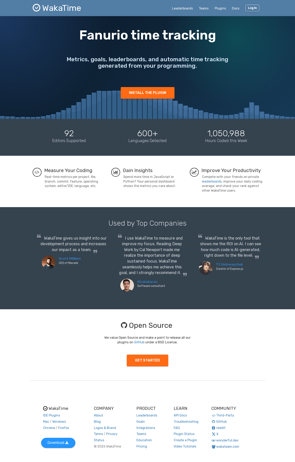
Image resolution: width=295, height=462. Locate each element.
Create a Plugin (185, 440)
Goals (140, 422)
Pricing (141, 446)
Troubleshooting (186, 422)
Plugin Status (184, 434)
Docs (235, 8)
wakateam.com (225, 447)
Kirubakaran (147, 282)
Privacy (111, 434)
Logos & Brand (105, 428)
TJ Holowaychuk (229, 264)
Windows (59, 422)
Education (144, 440)
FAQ (177, 428)
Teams (204, 8)
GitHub (139, 342)
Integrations (145, 428)
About (98, 415)
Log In (252, 8)
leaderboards (212, 181)
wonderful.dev (225, 440)
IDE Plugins (51, 415)
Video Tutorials (185, 446)
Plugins (220, 8)
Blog (97, 422)
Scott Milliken (70, 259)
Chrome (49, 428)
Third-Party (222, 415)
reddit (218, 428)
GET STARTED (147, 360)
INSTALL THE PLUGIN (147, 92)
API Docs (180, 415)
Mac (46, 422)
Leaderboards (182, 8)
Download (58, 442)
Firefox (63, 428)
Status (99, 440)
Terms (98, 434)
